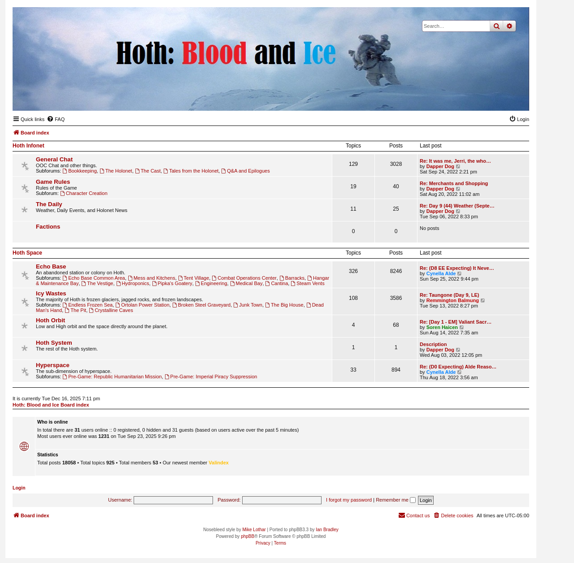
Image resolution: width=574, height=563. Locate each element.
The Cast (148, 170)
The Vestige (97, 283)
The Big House (284, 304)
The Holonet (116, 170)
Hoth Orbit (50, 320)
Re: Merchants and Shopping (454, 183)
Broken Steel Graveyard (201, 304)
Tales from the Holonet (190, 170)
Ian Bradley (327, 529)
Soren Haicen (442, 327)
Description (433, 344)
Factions (48, 226)
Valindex (219, 462)
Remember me (396, 499)
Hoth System (54, 342)
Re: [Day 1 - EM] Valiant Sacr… (455, 322)
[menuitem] (56, 119)
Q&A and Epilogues (245, 170)
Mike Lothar (253, 529)
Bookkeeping (79, 170)
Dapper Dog (440, 166)
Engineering (211, 283)
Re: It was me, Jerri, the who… (455, 161)
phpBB (247, 536)
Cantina (276, 283)
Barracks (291, 278)
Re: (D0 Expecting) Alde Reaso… (458, 366)
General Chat (54, 159)
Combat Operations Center (244, 278)
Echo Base (51, 266)
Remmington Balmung (452, 300)
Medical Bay (246, 283)
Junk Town (247, 304)
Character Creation (84, 193)
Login (19, 487)
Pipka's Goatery (172, 283)
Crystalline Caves (111, 310)
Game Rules (53, 181)
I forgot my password (349, 499)
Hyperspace (53, 365)
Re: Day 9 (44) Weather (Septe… (457, 205)
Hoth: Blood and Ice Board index (51, 404)
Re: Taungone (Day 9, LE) (449, 295)
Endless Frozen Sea (87, 304)
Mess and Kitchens (151, 278)
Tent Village (193, 278)
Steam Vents (307, 283)
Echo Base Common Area (93, 278)
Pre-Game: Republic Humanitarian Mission (111, 376)
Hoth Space (27, 253)
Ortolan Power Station (142, 304)
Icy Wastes (51, 293)
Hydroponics (132, 283)
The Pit (75, 310)
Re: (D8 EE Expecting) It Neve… (457, 268)
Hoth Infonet (28, 146)
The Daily (49, 204)
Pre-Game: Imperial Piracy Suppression (211, 376)
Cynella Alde (441, 273)
